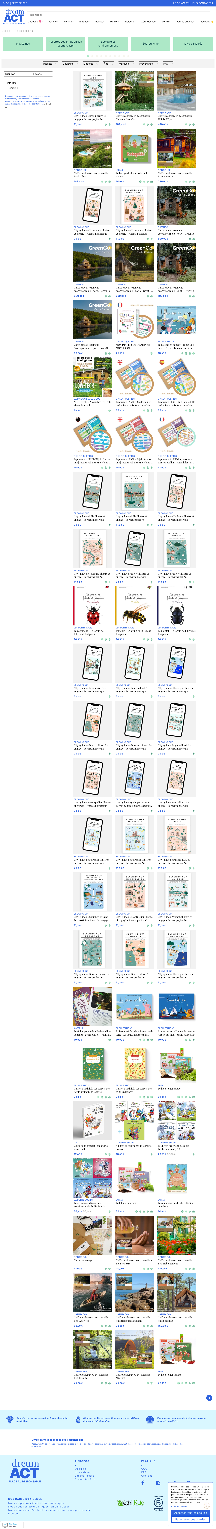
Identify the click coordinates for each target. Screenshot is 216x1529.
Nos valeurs (83, 1472)
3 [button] (96, 56)
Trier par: (9, 73)
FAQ (144, 1472)
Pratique (148, 1461)
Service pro (19, 3)
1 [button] (87, 56)
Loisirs (18, 31)
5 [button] (105, 56)
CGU (144, 1468)
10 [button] (128, 56)
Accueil (6, 31)
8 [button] (119, 56)
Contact (146, 1475)
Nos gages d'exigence (25, 1498)
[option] (23, 43)
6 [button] (110, 56)
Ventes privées (184, 21)
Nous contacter (202, 3)
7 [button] (114, 56)
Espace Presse (84, 1475)
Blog (6, 3)
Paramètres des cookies (190, 1519)
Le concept (181, 3)
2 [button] (92, 56)
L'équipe (80, 1468)
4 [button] (101, 56)
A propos (82, 1461)
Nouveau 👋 (207, 21)
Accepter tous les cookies (190, 1512)
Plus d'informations (179, 1506)
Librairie (13, 87)
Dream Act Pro (85, 1479)
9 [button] (123, 56)
